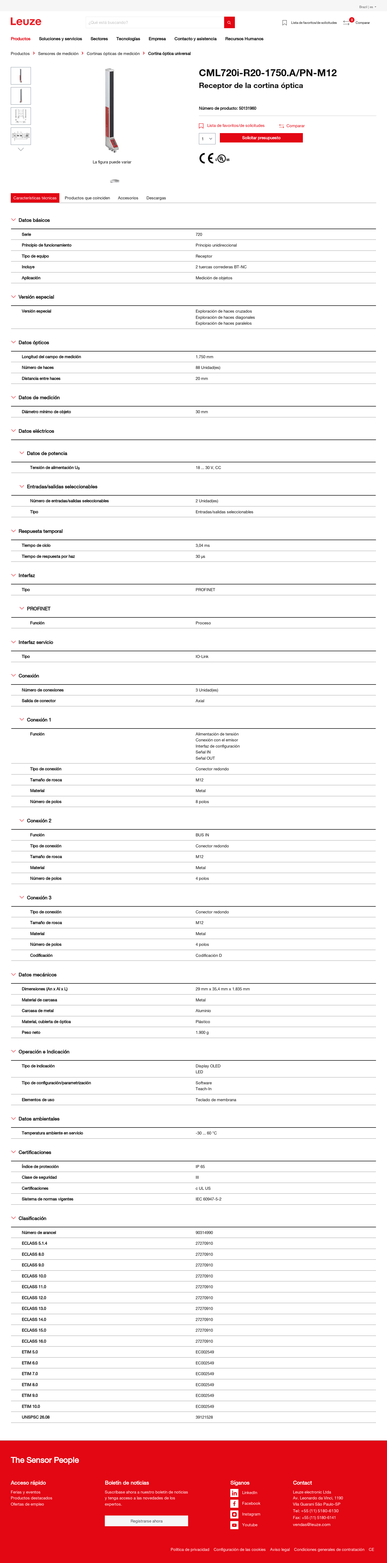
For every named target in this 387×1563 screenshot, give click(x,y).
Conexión (25, 676)
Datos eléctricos (32, 431)
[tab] (35, 198)
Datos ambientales (35, 1119)
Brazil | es (366, 7)
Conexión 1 (35, 720)
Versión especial (32, 297)
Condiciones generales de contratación (329, 1549)
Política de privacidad (190, 1549)
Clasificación (28, 1218)
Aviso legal (280, 1549)
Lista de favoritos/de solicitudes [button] (232, 125)
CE (371, 1549)
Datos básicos (30, 220)
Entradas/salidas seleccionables (58, 486)
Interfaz (23, 575)
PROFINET (35, 609)
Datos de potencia (43, 453)
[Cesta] (373, 20)
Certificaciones (31, 1152)
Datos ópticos (30, 342)
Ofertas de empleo (27, 1504)
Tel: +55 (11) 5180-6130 (316, 1510)
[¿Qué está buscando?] (155, 22)
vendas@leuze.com (312, 1524)
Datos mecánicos (33, 975)
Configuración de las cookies (240, 1549)
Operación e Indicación (40, 1052)
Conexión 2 (35, 820)
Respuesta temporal (37, 531)
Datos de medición (35, 397)
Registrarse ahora (147, 1520)
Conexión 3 (35, 898)
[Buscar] (229, 22)
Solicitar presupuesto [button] (261, 137)
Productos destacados (31, 1497)
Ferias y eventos (26, 1491)
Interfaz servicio (32, 642)
